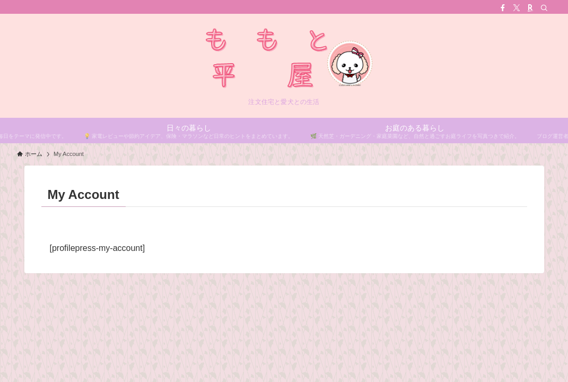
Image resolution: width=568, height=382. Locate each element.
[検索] (544, 8)
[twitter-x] (516, 8)
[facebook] (503, 8)
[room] (530, 8)
